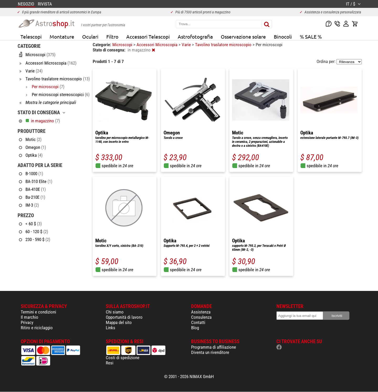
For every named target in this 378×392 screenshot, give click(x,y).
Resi (109, 362)
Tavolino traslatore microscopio (224, 44)
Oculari (90, 36)
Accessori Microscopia (157, 44)
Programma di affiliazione (213, 347)
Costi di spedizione (122, 357)
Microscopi (122, 44)
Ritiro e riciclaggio (37, 327)
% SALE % (311, 36)
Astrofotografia (195, 36)
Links (110, 327)
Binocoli (283, 36)
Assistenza (201, 312)
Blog (195, 327)
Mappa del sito (119, 322)
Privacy (27, 322)
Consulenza (201, 317)
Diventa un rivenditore (210, 352)
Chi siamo (115, 312)
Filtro (112, 36)
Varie (187, 44)
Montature (62, 36)
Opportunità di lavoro (124, 317)
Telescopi (31, 36)
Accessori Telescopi (148, 36)
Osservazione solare (243, 36)
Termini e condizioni (38, 312)
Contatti (198, 322)
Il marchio (29, 317)
